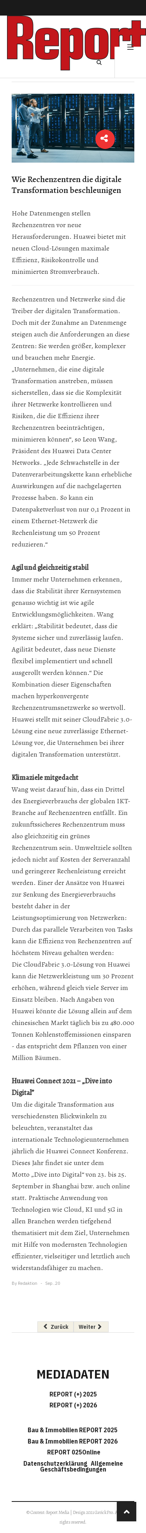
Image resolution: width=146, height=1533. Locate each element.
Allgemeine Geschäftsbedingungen (81, 1466)
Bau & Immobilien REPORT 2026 (73, 1441)
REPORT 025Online (73, 1452)
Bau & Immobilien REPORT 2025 (73, 1430)
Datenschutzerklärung (56, 1463)
